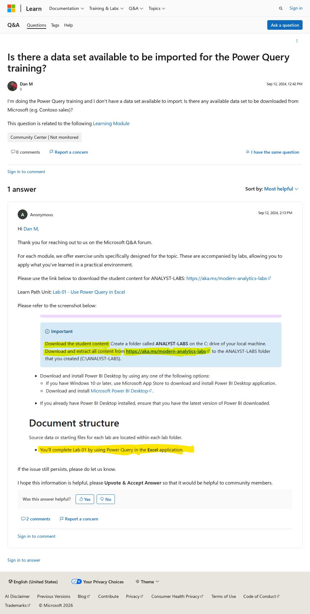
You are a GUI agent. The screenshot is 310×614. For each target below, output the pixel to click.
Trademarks (16, 605)
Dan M (26, 84)
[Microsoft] (11, 8)
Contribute (108, 596)
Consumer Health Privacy (175, 596)
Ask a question (285, 25)
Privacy (133, 596)
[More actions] (297, 41)
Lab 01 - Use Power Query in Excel (89, 291)
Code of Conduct (259, 596)
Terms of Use (224, 596)
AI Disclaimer (17, 596)
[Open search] (281, 8)
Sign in (296, 8)
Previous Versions (53, 596)
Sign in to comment (26, 171)
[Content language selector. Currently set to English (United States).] (33, 582)
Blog (82, 596)
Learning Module (111, 123)
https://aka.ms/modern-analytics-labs (226, 278)
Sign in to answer (23, 560)
